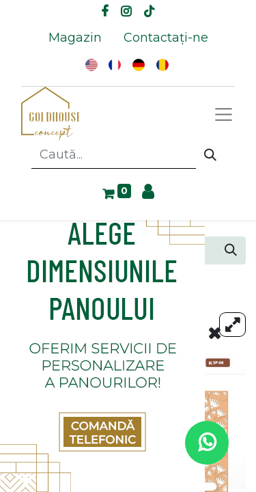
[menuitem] (75, 38)
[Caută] (210, 155)
